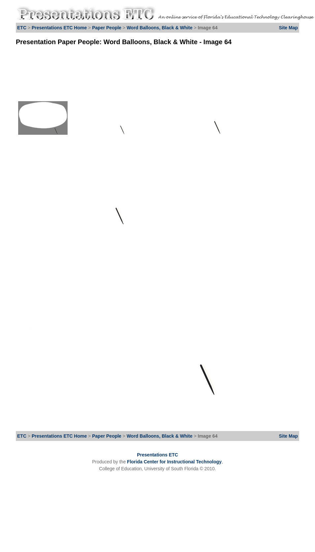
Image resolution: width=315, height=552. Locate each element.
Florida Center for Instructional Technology (174, 461)
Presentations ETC (157, 454)
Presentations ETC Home (59, 27)
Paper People (106, 27)
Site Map (288, 27)
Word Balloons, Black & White (160, 27)
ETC (21, 27)
